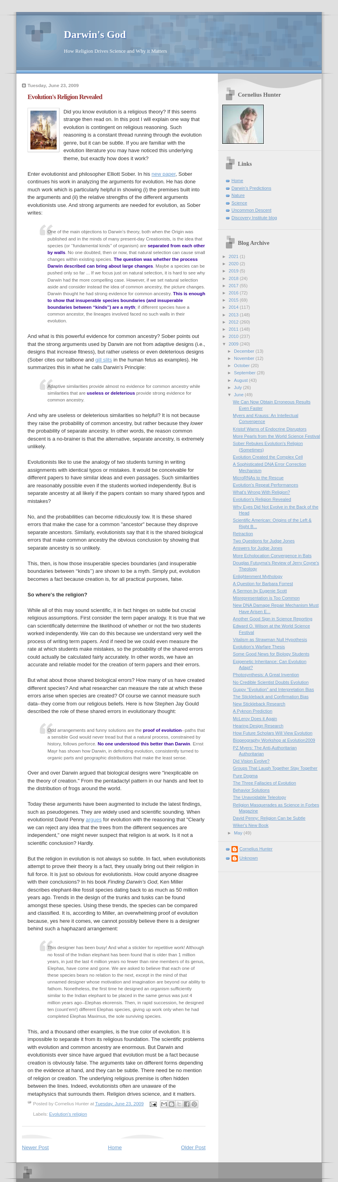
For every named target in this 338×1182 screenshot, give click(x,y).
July (238, 387)
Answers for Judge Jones (258, 548)
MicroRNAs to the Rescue (258, 477)
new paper (164, 174)
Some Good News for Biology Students (271, 654)
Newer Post (35, 1147)
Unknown (248, 858)
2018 (234, 278)
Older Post (193, 1147)
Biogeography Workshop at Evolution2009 (274, 740)
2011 (234, 329)
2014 (234, 307)
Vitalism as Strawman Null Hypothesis (270, 639)
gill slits (103, 360)
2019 (234, 270)
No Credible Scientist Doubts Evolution (271, 682)
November (244, 358)
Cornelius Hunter (256, 848)
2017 (234, 285)
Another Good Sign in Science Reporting (272, 618)
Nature (238, 195)
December (244, 351)
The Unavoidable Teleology (259, 797)
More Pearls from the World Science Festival (276, 436)
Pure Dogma (245, 775)
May (238, 832)
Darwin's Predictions (251, 188)
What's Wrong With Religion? (261, 492)
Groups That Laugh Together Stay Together (275, 768)
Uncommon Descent (251, 210)
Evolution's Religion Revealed (262, 499)
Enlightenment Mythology (258, 576)
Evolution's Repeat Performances (265, 485)
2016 (234, 292)
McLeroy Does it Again (255, 718)
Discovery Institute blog (254, 217)
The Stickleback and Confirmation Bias (271, 696)
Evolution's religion (68, 1114)
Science (239, 203)
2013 (234, 314)
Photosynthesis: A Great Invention (266, 674)
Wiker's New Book (251, 825)
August (241, 380)
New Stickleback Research (259, 703)
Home (115, 1147)
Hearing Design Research (258, 725)
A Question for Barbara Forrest (263, 583)
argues (94, 819)
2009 (234, 344)
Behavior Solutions (251, 790)
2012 (234, 322)
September (245, 372)
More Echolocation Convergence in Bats (272, 555)
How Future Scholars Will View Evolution (272, 733)
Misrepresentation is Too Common (266, 598)
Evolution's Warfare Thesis (259, 646)
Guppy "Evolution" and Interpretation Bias (273, 689)
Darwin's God (95, 34)
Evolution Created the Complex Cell (268, 457)
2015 (234, 300)
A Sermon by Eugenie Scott (260, 590)
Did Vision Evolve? (251, 761)
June (239, 394)
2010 (234, 336)
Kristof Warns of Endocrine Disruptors (269, 429)
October (242, 365)
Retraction (243, 533)
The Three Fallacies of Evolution (264, 783)
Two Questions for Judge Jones (264, 540)
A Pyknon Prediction (253, 711)
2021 (234, 256)
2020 (234, 263)
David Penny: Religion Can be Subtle (269, 818)
